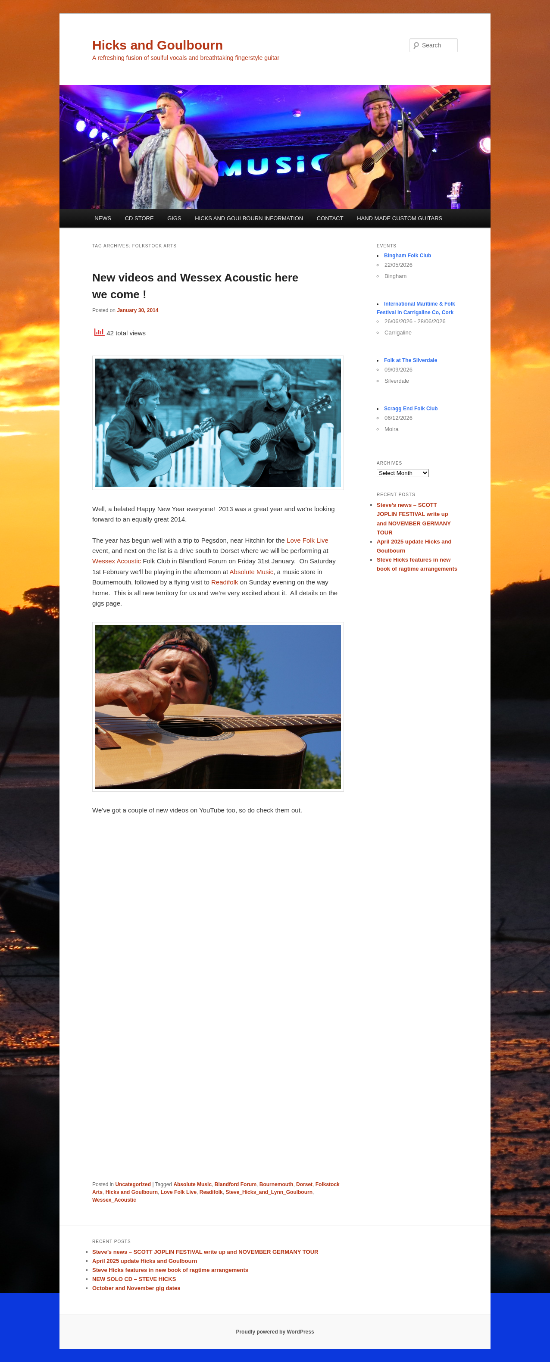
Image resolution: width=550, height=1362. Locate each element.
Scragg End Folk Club (411, 409)
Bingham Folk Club (407, 256)
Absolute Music (252, 571)
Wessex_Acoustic (114, 1200)
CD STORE (139, 218)
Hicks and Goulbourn (157, 45)
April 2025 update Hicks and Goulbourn (144, 1261)
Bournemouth (276, 1184)
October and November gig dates (136, 1288)
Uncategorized (133, 1184)
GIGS (174, 218)
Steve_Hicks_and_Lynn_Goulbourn (268, 1192)
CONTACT (330, 218)
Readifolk (224, 582)
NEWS (102, 218)
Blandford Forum (235, 1184)
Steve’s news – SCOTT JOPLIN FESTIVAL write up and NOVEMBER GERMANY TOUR (205, 1252)
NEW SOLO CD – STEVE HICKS (134, 1279)
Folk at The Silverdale (410, 360)
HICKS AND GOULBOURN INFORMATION (249, 218)
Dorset (304, 1184)
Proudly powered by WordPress (275, 1332)
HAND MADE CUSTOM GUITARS (399, 218)
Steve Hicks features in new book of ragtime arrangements (170, 1270)
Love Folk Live (306, 540)
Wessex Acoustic (116, 561)
